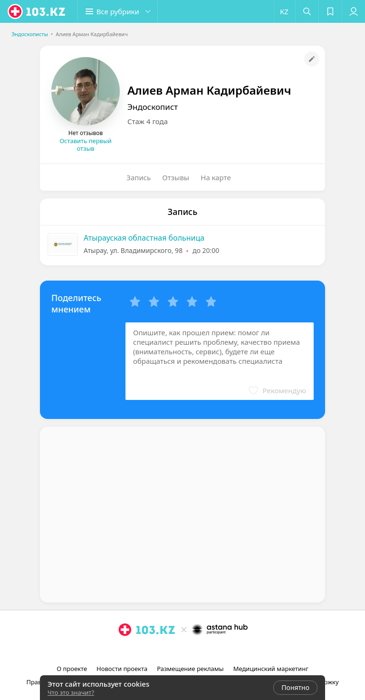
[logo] (37, 11)
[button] (119, 11)
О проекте (72, 668)
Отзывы (175, 177)
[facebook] (183, 650)
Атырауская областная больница (144, 238)
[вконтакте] (196, 650)
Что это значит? (71, 692)
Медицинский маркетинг (270, 668)
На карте (216, 177)
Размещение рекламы (190, 668)
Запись (138, 177)
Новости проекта (121, 668)
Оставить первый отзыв (85, 144)
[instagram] (170, 650)
